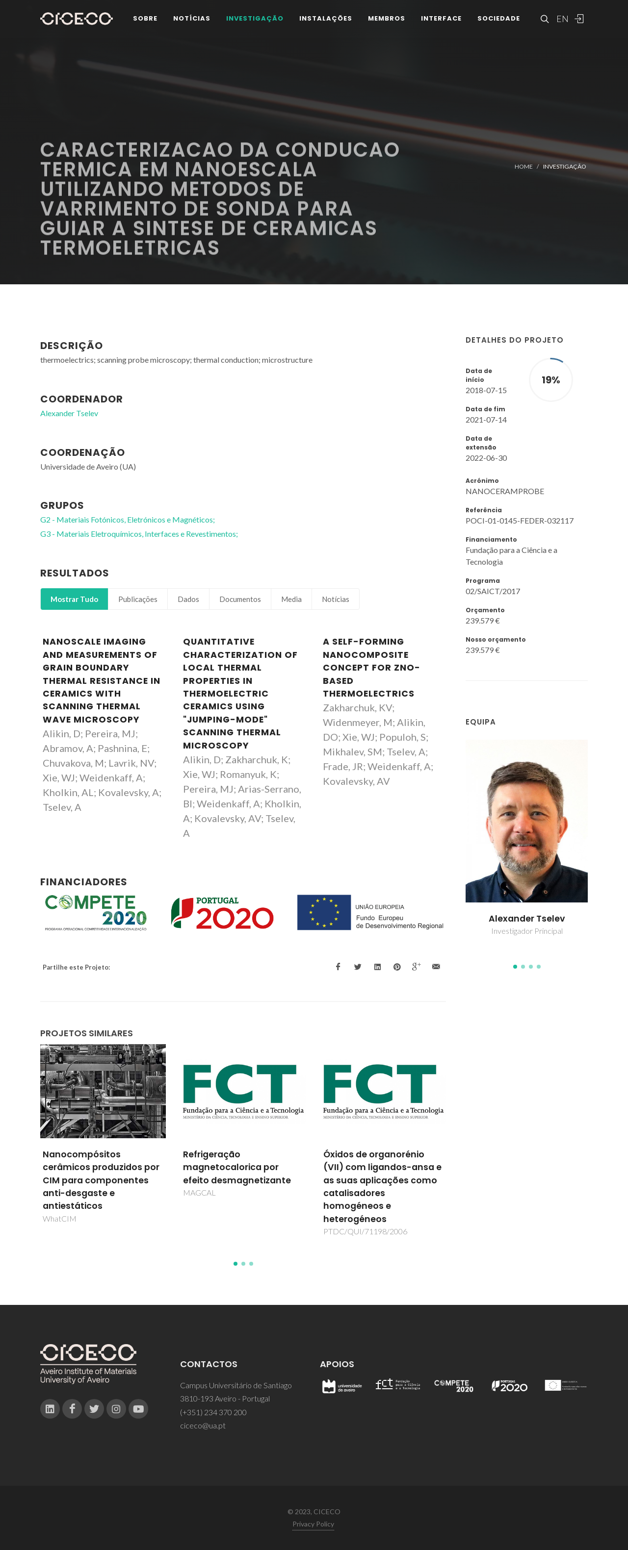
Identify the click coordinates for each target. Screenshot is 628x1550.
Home (524, 166)
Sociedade (498, 19)
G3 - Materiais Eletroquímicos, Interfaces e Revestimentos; (139, 533)
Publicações (137, 599)
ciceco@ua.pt (203, 1425)
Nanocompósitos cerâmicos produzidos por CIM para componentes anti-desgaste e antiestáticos (101, 1180)
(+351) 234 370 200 (213, 1412)
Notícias (191, 19)
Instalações (325, 19)
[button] (515, 967)
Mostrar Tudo (74, 599)
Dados (188, 599)
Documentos (240, 599)
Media (291, 599)
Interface (441, 19)
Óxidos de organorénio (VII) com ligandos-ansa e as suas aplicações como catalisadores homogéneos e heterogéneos (382, 1187)
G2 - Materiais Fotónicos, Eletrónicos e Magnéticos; (127, 519)
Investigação (255, 19)
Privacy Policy (313, 1524)
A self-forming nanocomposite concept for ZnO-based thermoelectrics (371, 668)
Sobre (145, 19)
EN (561, 20)
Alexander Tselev (527, 919)
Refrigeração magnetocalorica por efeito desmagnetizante (237, 1167)
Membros (386, 19)
